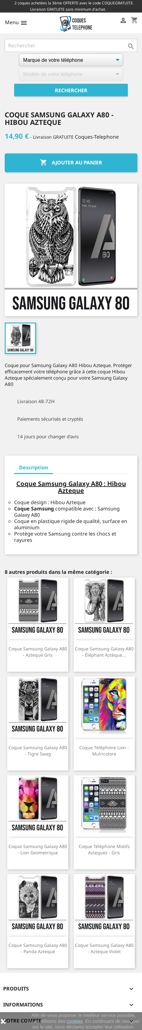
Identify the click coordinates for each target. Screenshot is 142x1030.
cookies (75, 1021)
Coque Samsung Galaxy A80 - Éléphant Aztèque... (104, 652)
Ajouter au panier (71, 163)
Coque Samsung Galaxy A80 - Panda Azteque (37, 948)
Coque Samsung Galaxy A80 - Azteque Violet (104, 948)
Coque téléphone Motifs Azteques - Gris (104, 849)
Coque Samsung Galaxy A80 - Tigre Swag (37, 750)
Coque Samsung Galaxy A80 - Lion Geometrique (37, 849)
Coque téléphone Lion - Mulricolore (104, 750)
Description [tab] (33, 467)
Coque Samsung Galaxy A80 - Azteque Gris (37, 652)
